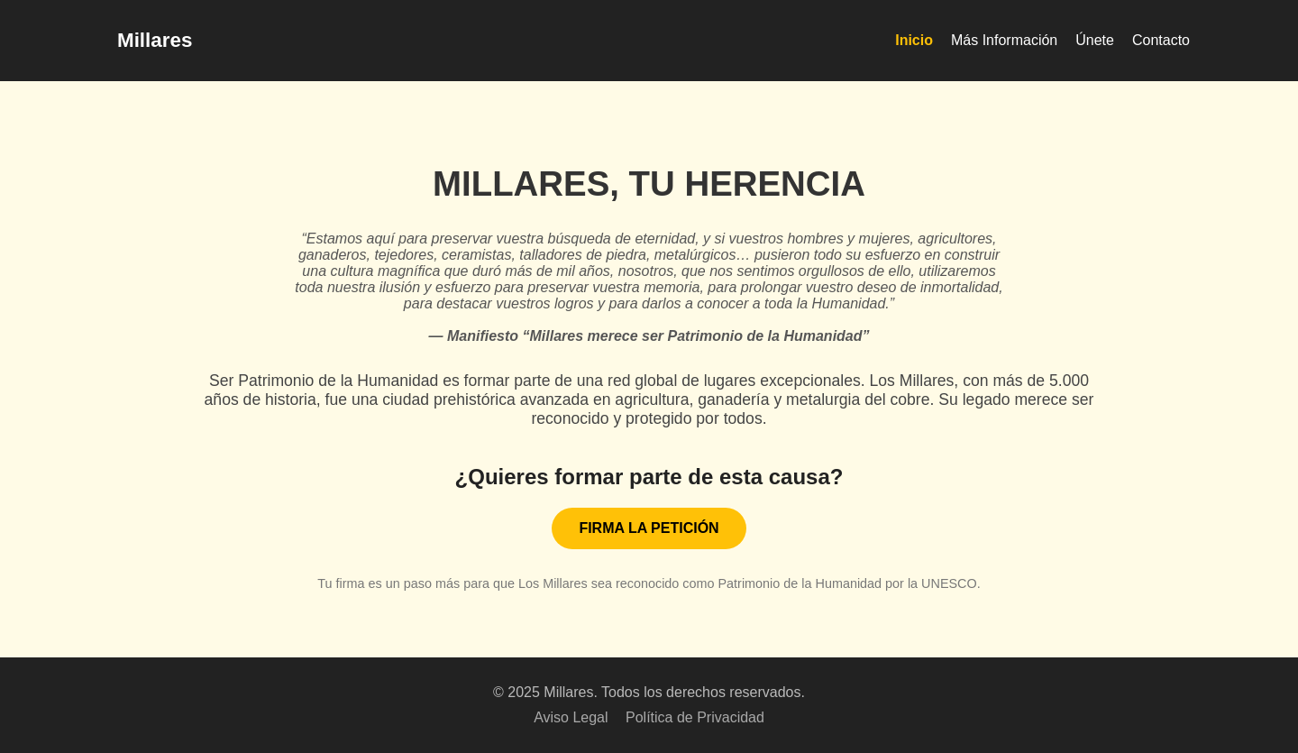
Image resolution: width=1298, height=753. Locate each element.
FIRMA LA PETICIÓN (648, 528)
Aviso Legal (571, 717)
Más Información (1004, 40)
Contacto (1161, 40)
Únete (1094, 40)
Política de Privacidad (695, 717)
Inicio (914, 40)
